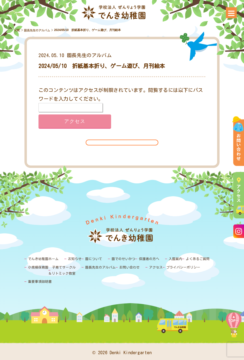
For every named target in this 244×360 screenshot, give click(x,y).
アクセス (148, 267)
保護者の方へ (142, 258)
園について (90, 258)
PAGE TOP (234, 328)
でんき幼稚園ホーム (42, 258)
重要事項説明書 (39, 280)
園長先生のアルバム (37, 30)
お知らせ (72, 258)
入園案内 (167, 258)
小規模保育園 (37, 267)
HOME (17, 30)
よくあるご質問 (188, 258)
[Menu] (231, 12)
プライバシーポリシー (174, 267)
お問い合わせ (123, 267)
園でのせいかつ (118, 258)
